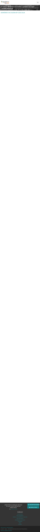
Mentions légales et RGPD (6, 530)
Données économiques (20, 519)
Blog (20, 522)
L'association (20, 514)
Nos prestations (20, 515)
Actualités (20, 521)
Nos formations (20, 518)
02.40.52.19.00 (14, 509)
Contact (20, 524)
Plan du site (3, 527)
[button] (2, 506)
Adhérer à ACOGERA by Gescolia (20, 517)
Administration (9, 527)
